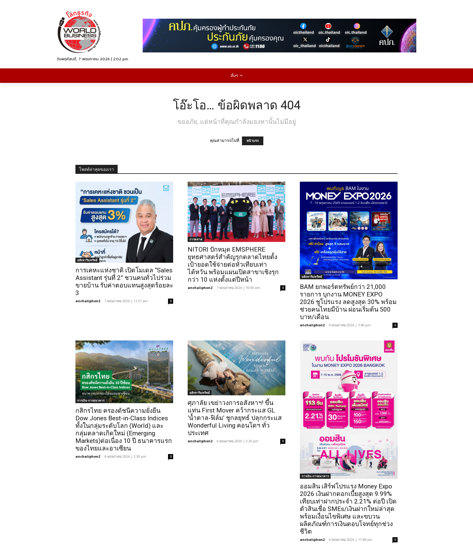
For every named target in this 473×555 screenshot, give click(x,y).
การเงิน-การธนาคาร (90, 400)
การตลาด (195, 239)
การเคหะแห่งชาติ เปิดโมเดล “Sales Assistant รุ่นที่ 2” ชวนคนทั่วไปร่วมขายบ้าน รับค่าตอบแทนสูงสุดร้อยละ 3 (124, 281)
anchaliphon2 (87, 301)
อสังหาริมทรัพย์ (87, 260)
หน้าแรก (252, 141)
